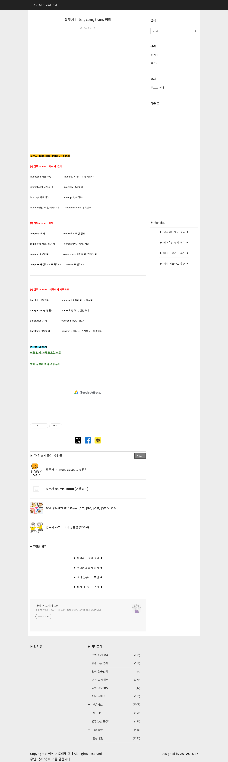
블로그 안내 (157, 87)
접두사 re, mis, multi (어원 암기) (67, 489)
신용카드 (116, 704)
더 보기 (140, 455)
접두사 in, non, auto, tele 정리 (66, 470)
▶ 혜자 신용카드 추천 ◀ (87, 577)
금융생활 (116, 729)
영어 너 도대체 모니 (47, 605)
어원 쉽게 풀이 (116, 679)
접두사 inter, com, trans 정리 (87, 20)
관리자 (154, 54)
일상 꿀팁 (116, 738)
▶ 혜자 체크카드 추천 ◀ (87, 586)
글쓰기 (154, 62)
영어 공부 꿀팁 (116, 688)
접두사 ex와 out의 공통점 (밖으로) (67, 527)
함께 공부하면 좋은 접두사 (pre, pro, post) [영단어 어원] (81, 508)
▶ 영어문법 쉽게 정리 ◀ (87, 567)
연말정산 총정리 (116, 721)
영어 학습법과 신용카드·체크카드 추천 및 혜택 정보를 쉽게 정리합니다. (68, 610)
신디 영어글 (116, 696)
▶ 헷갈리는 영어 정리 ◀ (87, 558)
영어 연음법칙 (116, 671)
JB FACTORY (189, 754)
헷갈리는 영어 (116, 663)
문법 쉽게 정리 (116, 655)
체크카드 (116, 712)
